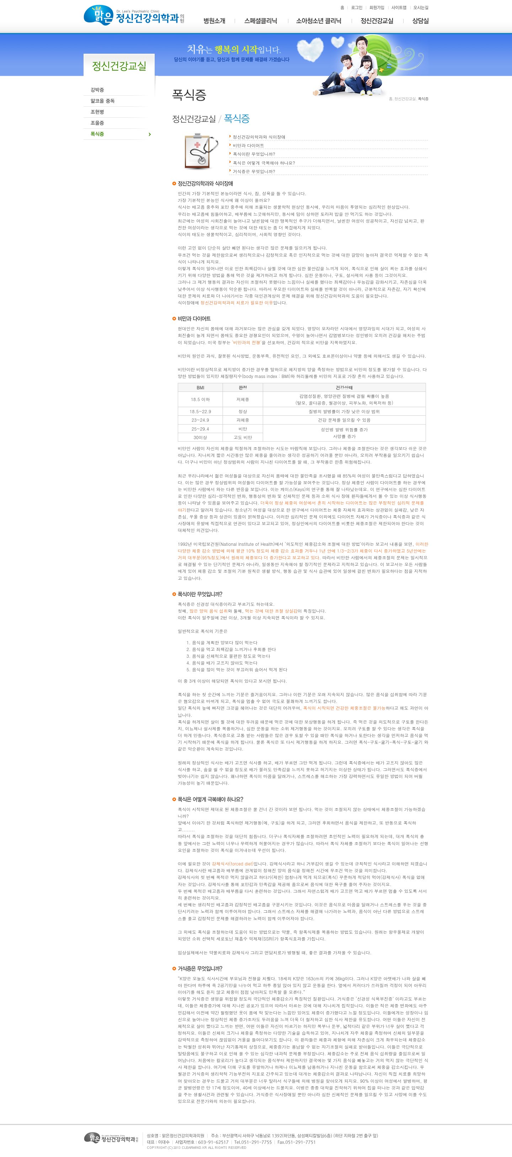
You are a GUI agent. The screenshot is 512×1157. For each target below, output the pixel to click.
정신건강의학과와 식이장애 (259, 137)
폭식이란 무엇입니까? (254, 154)
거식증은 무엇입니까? (254, 171)
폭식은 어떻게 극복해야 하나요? (264, 163)
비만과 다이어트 (248, 145)
